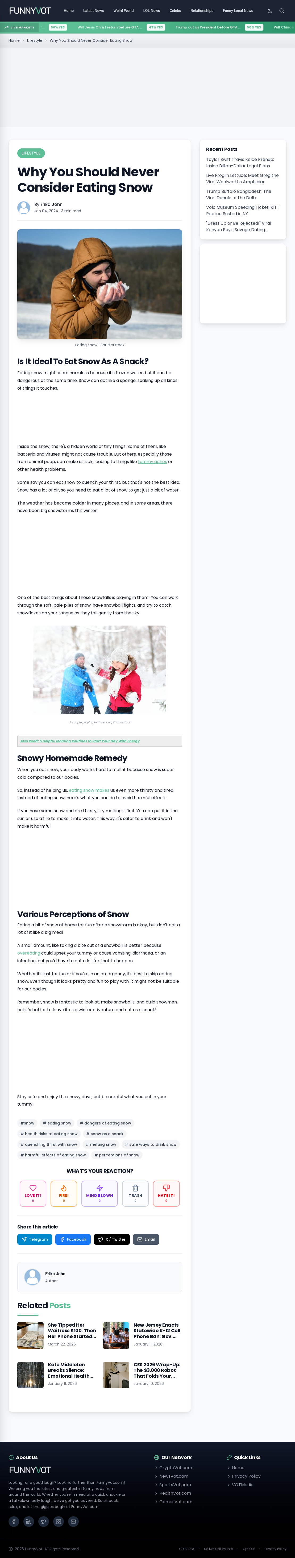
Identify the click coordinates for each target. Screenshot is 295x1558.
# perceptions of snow (116, 1155)
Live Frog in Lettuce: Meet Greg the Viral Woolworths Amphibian (242, 178)
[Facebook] (14, 1521)
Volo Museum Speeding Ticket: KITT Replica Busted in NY (243, 210)
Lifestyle (34, 40)
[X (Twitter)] (43, 1521)
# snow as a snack (104, 1133)
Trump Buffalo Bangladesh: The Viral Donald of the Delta (238, 194)
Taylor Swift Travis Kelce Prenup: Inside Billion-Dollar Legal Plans (240, 162)
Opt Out (249, 1549)
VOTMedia (240, 1485)
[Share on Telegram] (34, 1239)
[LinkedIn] (28, 1521)
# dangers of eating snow (105, 1123)
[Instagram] (58, 1521)
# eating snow (57, 1123)
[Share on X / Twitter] (112, 1239)
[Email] (73, 1521)
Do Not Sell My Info (218, 1549)
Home (14, 40)
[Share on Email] (146, 1239)
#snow (27, 1123)
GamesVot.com (173, 1502)
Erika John (51, 204)
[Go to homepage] (30, 10)
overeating (28, 953)
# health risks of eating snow (49, 1133)
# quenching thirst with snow (48, 1144)
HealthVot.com (172, 1493)
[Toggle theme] (270, 10)
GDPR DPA (186, 1549)
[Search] (281, 10)
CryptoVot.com (173, 1468)
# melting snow (101, 1144)
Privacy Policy (244, 1476)
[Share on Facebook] (73, 1239)
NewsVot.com (171, 1476)
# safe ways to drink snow (151, 1144)
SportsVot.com (172, 1485)
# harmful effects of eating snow (53, 1155)
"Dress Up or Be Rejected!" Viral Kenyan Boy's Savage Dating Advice (238, 226)
